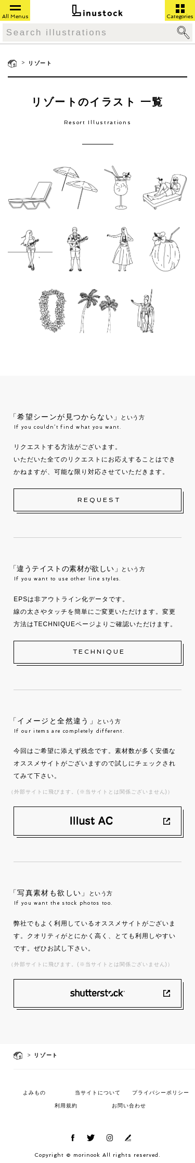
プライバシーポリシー (160, 1092)
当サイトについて (98, 1092)
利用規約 (66, 1105)
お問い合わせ (129, 1105)
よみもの (34, 1092)
